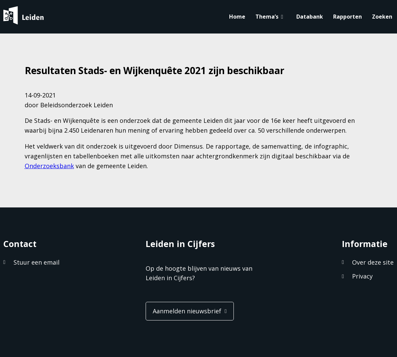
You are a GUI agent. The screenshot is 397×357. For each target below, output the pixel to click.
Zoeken (382, 16)
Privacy (362, 276)
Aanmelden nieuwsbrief (187, 311)
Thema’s (266, 16)
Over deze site (373, 262)
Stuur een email (36, 262)
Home (237, 16)
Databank (309, 16)
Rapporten (347, 16)
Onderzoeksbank (49, 166)
